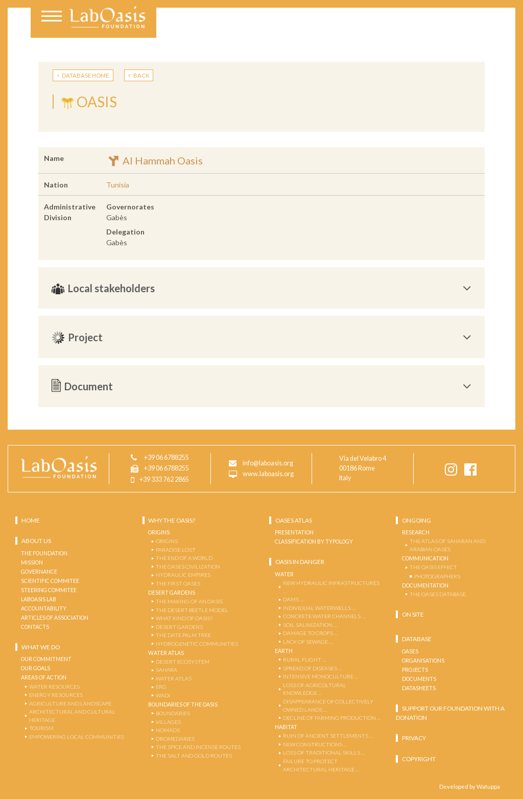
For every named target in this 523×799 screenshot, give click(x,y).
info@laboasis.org (268, 463)
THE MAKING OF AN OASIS (189, 601)
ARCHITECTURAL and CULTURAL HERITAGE (72, 716)
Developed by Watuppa (469, 786)
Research (416, 532)
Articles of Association (54, 618)
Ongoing (416, 520)
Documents (419, 679)
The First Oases (178, 583)
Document (261, 386)
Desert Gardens (171, 593)
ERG (161, 687)
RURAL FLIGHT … (304, 659)
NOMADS (168, 730)
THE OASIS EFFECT (433, 567)
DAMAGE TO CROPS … (310, 633)
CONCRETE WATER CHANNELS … (324, 616)
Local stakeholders (261, 288)
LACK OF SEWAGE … (307, 642)
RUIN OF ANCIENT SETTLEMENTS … (328, 736)
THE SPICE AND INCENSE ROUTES (198, 747)
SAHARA (166, 670)
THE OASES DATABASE (438, 594)
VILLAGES (168, 722)
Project (261, 337)
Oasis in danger (299, 562)
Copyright (419, 759)
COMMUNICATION (425, 558)
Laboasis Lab (38, 599)
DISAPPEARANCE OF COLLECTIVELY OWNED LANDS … (328, 705)
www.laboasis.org (268, 474)
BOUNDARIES (173, 713)
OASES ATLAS (293, 520)
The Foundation (44, 553)
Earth (284, 651)
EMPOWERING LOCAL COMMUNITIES (76, 737)
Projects (415, 670)
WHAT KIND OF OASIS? (184, 618)
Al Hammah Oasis (154, 160)
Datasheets (419, 688)
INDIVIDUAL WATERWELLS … (319, 608)
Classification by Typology (314, 541)
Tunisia (117, 184)
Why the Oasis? (171, 520)
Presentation (294, 532)
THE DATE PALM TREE (183, 635)
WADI (163, 695)
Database (417, 639)
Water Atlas (166, 653)
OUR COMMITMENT (46, 659)
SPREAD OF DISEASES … (312, 668)
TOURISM (41, 728)
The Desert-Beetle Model (192, 610)
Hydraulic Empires (183, 575)
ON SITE (413, 614)
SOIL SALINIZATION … (310, 625)
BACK (138, 75)
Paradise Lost (176, 550)
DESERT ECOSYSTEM (182, 662)
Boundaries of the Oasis (183, 704)
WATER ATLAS (174, 678)
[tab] (261, 288)
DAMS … (293, 599)
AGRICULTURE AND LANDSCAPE (70, 703)
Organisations (423, 660)
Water (284, 574)
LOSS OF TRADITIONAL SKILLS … (324, 752)
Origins (159, 532)
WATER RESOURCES (54, 687)
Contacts (35, 627)
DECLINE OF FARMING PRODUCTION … (332, 718)
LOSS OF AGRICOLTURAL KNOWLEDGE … (314, 689)
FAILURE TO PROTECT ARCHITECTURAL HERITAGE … (321, 765)
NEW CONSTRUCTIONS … (315, 744)
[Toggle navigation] (51, 17)
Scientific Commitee (50, 581)
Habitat (286, 727)
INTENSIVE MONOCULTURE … (320, 676)
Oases (410, 651)
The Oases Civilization (188, 566)
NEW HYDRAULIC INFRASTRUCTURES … (331, 587)
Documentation (425, 585)
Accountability (43, 608)
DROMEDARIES (175, 739)
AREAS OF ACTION (43, 677)
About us (36, 541)
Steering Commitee (49, 590)
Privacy (414, 738)
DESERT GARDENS (179, 627)
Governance (39, 572)
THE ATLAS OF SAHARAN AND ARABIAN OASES (447, 545)
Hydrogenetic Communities (197, 644)
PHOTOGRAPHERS (437, 576)
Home (30, 520)
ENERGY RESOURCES (56, 695)
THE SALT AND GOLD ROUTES (194, 756)
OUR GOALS (35, 668)
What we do (40, 647)
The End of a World (184, 558)
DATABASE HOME (83, 75)
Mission (32, 562)
